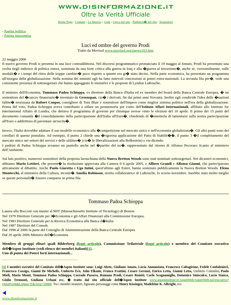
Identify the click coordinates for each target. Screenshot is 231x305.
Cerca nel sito (121, 21)
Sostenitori (166, 21)
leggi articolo (88, 244)
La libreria (94, 21)
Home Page (65, 21)
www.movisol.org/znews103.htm (129, 50)
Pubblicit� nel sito (144, 21)
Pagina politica (15, 31)
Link (107, 21)
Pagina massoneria (17, 35)
